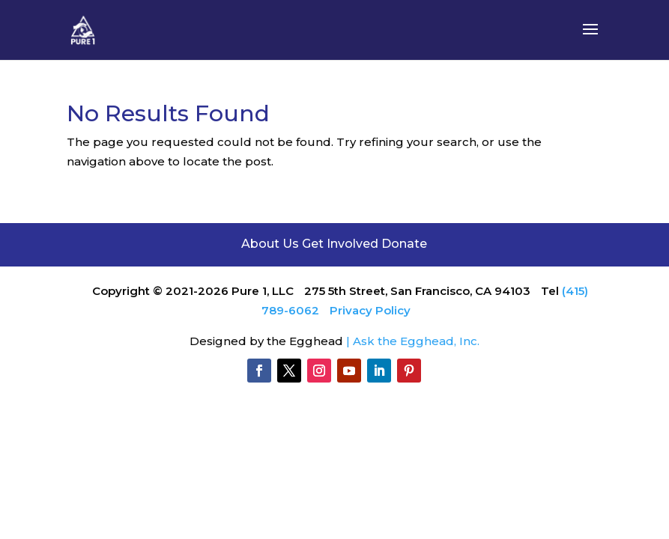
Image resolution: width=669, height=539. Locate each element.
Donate (404, 244)
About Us (271, 244)
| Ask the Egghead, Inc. (412, 341)
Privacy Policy (370, 310)
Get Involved (340, 244)
